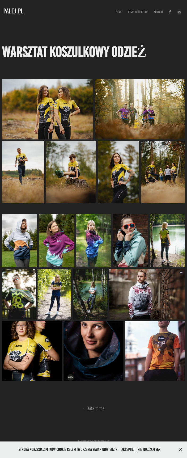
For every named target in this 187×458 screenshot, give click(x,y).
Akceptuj (127, 449)
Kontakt (158, 12)
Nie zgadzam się (148, 449)
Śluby (119, 12)
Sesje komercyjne (138, 12)
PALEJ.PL (13, 11)
